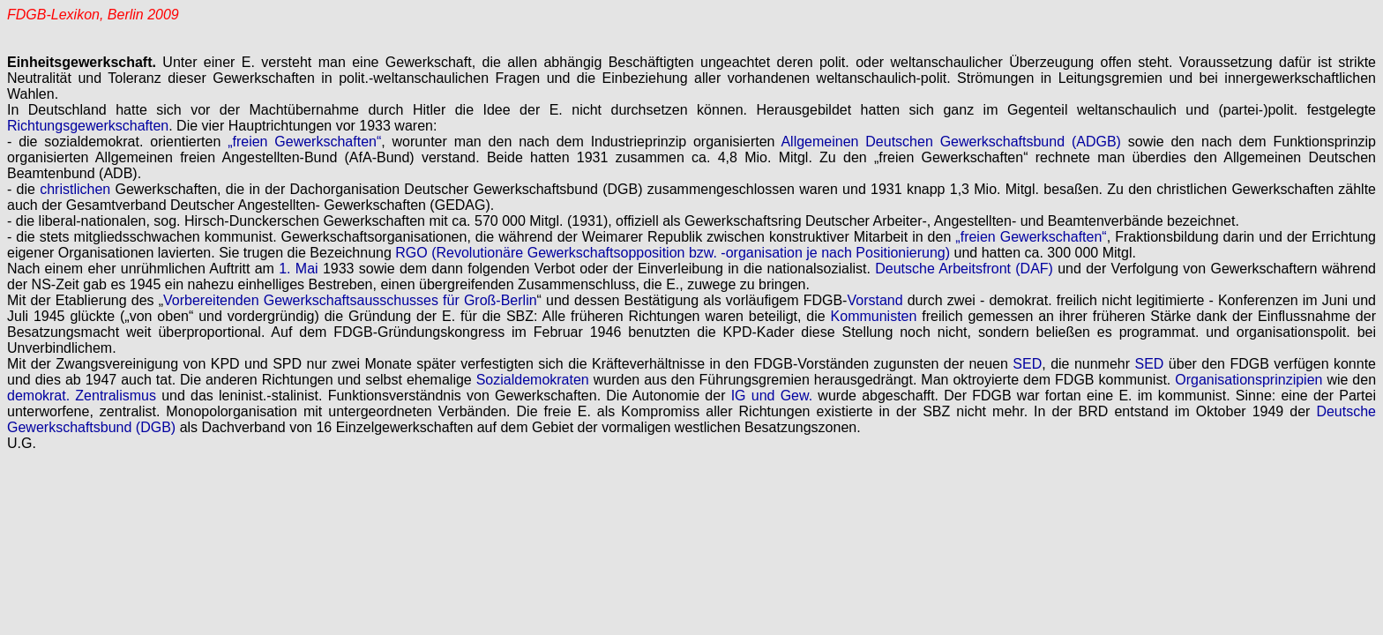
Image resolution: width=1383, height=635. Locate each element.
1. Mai (298, 268)
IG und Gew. (771, 395)
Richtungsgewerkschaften (87, 125)
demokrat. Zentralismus (81, 395)
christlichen (75, 189)
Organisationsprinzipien (1248, 379)
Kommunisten (874, 316)
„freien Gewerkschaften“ (304, 141)
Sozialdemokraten (532, 379)
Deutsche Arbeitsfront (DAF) (964, 268)
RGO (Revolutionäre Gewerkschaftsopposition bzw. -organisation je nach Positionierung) (672, 252)
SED (1027, 363)
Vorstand (874, 300)
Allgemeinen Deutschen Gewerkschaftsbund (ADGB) (950, 141)
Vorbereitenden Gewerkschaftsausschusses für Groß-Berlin (350, 300)
